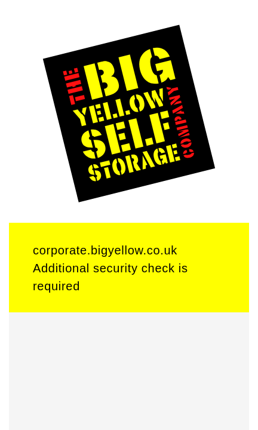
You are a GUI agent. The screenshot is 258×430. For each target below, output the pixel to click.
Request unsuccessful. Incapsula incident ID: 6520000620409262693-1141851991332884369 (129, 215)
